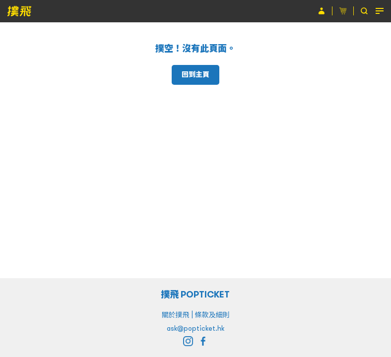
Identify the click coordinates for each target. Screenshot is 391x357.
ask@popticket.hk (195, 328)
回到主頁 (195, 74)
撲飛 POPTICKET (195, 294)
